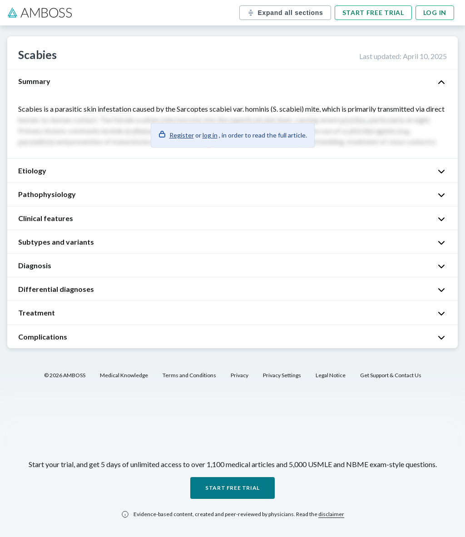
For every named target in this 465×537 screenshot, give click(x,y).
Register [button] (181, 135)
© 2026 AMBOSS (64, 375)
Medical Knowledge (124, 375)
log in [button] (210, 135)
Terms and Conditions (189, 375)
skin (90, 108)
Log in (434, 12)
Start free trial (373, 12)
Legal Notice (331, 375)
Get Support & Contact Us (390, 375)
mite (312, 108)
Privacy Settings (282, 375)
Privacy (239, 375)
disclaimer (331, 514)
